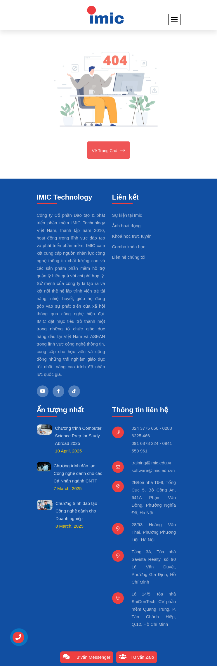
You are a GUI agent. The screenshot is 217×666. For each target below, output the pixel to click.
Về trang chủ (108, 151)
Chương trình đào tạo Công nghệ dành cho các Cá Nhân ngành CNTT (78, 473)
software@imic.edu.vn (153, 470)
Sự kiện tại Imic (127, 215)
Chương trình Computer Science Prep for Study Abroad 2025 (78, 436)
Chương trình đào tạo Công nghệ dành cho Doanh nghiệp (76, 511)
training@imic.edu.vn (152, 462)
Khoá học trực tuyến (132, 236)
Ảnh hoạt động (126, 225)
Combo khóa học (128, 246)
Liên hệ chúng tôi (128, 257)
